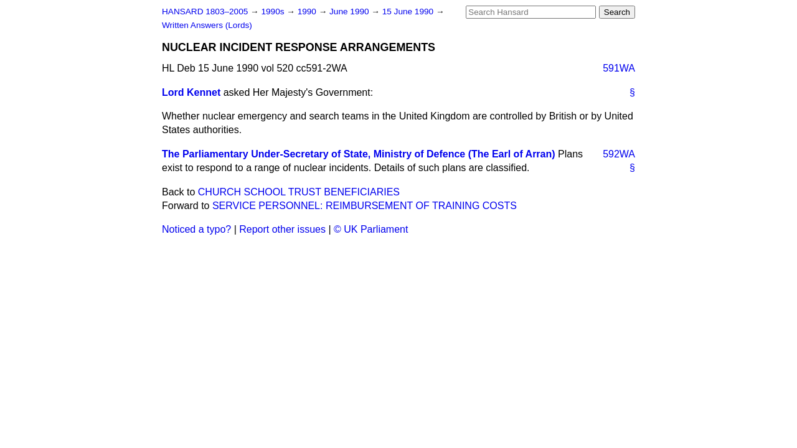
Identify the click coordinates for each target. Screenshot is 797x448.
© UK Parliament (371, 229)
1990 (308, 11)
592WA (619, 154)
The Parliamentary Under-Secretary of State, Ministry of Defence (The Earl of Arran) (358, 154)
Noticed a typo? (196, 229)
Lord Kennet (191, 92)
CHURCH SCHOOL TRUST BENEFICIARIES (299, 192)
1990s (273, 11)
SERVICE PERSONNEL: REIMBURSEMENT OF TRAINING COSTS (364, 205)
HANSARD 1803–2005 (205, 11)
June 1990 (350, 11)
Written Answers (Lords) (207, 25)
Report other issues (282, 229)
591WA (619, 68)
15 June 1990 (409, 11)
